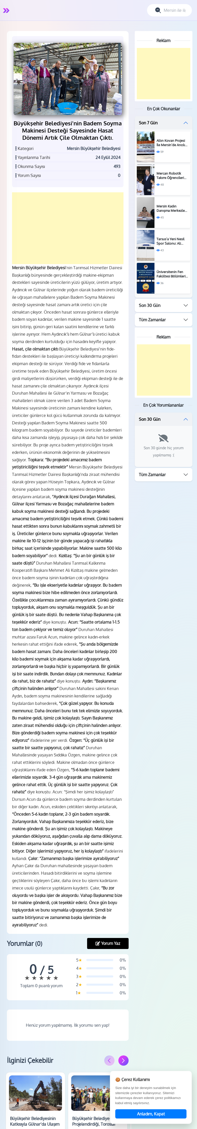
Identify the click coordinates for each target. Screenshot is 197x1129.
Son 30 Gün (149, 305)
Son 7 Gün (148, 122)
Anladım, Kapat (151, 1113)
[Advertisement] (69, 233)
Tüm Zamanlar (152, 319)
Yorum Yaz (108, 956)
